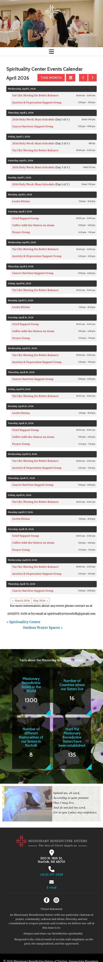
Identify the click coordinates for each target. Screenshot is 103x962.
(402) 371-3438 (51, 874)
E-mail (51, 887)
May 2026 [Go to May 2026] (39, 600)
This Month (51, 78)
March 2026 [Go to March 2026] (22, 600)
